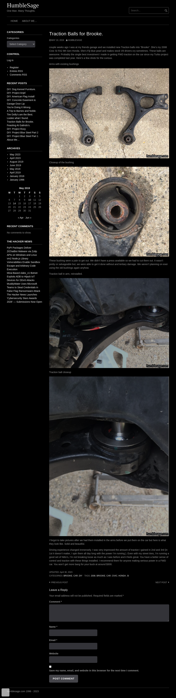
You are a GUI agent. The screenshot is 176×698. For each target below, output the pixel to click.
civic (114, 576)
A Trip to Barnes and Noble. (21, 111)
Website (53, 653)
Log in (10, 60)
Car (75, 576)
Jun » (28, 217)
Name (53, 626)
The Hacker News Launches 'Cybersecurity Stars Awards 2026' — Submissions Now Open (24, 298)
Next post (161, 582)
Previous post (59, 582)
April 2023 (15, 158)
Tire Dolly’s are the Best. (20, 114)
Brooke (68, 576)
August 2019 (16, 161)
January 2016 (17, 176)
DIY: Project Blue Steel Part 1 (22, 136)
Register (14, 67)
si (128, 576)
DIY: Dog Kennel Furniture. (21, 89)
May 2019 (15, 169)
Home (14, 21)
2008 (93, 576)
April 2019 (15, 172)
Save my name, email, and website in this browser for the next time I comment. (94, 670)
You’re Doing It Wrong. (19, 107)
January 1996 (17, 179)
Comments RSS (18, 74)
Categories (13, 38)
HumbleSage (23, 5)
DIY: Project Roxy (16, 129)
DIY (80, 576)
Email (53, 640)
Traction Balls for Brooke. (20, 121)
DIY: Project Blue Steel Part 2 (22, 132)
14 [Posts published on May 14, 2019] (14, 203)
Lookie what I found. (17, 118)
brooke (101, 576)
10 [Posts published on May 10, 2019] (29, 199)
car (108, 576)
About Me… (29, 21)
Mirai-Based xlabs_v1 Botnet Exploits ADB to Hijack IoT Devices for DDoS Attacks (22, 277)
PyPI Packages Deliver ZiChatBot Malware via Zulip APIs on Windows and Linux (22, 251)
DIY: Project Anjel (16, 92)
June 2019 (15, 165)
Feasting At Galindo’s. (18, 125)
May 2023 (15, 154)
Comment (55, 601)
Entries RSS (16, 71)
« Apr (21, 217)
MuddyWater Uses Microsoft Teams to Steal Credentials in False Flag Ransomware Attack (23, 287)
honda (122, 576)
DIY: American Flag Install (20, 96)
